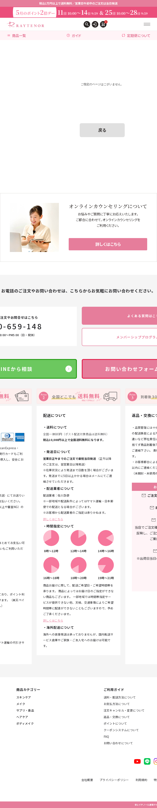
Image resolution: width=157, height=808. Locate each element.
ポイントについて (115, 723)
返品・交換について (117, 717)
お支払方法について (117, 704)
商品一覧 (16, 35)
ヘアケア (22, 717)
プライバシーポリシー (114, 780)
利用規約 (141, 780)
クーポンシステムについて (121, 730)
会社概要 (87, 780)
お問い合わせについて (118, 743)
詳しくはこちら (53, 519)
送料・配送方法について (120, 697)
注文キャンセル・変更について (124, 710)
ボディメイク (25, 723)
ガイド (73, 35)
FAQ (106, 736)
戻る (102, 130)
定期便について (136, 35)
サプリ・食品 (25, 710)
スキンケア (23, 697)
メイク (20, 704)
